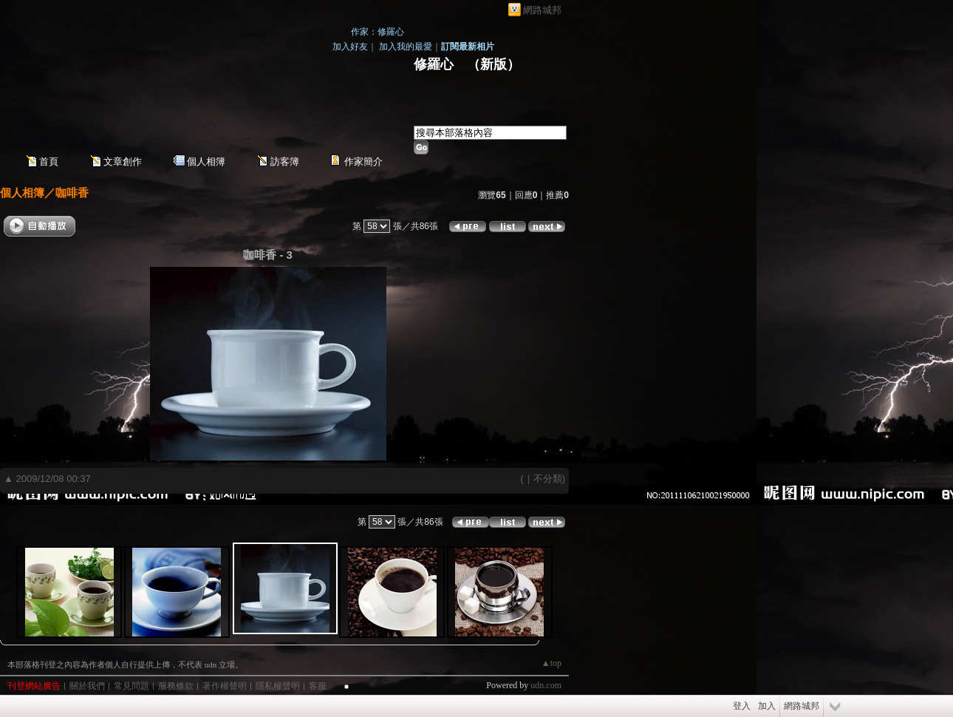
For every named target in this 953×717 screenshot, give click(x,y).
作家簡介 (363, 161)
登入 (742, 706)
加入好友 (350, 46)
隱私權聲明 (278, 686)
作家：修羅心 (377, 32)
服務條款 (176, 686)
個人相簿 (206, 161)
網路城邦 (542, 10)
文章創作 (122, 161)
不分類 (547, 478)
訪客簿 (284, 161)
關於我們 (87, 686)
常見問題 (131, 686)
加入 (767, 706)
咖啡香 (72, 192)
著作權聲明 (224, 686)
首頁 (48, 161)
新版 (493, 64)
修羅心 (434, 64)
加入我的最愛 (405, 46)
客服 (318, 686)
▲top (551, 663)
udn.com (545, 685)
